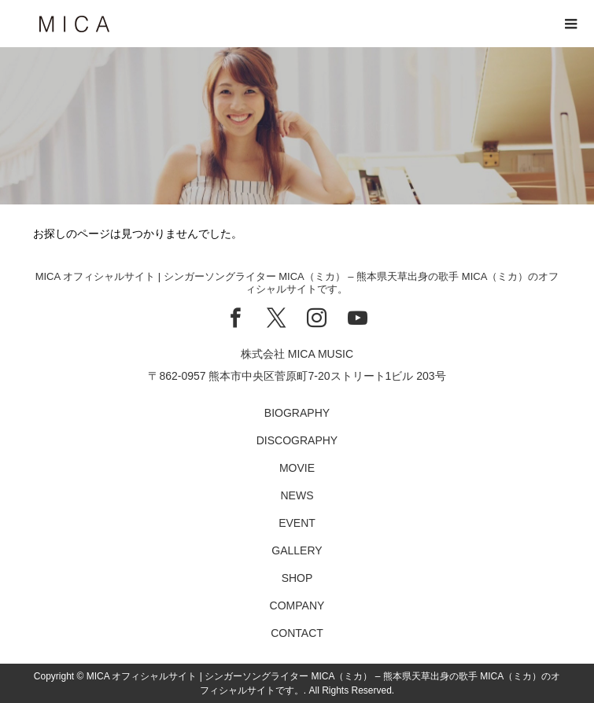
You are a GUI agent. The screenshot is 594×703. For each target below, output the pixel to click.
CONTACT (297, 633)
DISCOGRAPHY (297, 440)
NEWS (296, 495)
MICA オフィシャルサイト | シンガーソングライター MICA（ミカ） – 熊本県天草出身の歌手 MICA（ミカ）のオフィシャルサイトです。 (297, 283)
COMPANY (297, 605)
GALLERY (296, 550)
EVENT (297, 523)
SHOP (297, 578)
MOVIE (297, 468)
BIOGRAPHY (297, 413)
